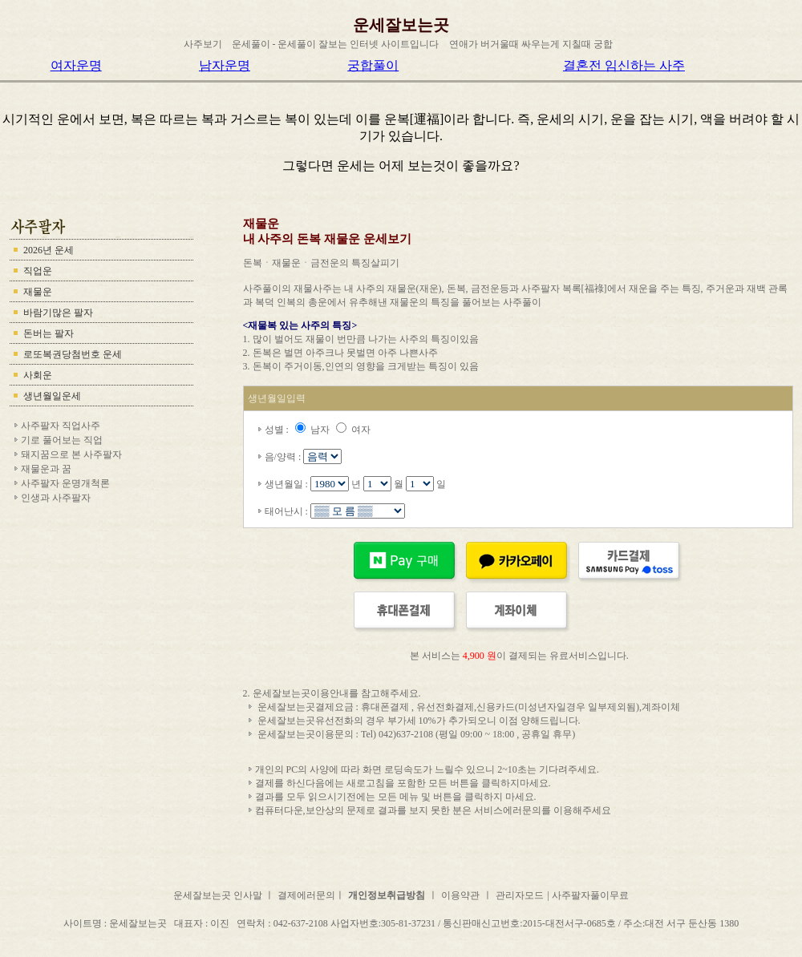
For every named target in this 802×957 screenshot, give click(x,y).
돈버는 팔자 (48, 333)
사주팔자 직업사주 (60, 425)
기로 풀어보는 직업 (62, 440)
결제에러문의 (306, 895)
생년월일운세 (52, 396)
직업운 (37, 271)
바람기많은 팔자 (58, 312)
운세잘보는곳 (401, 25)
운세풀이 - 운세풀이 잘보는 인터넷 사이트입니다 (335, 44)
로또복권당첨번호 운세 (72, 354)
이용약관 (460, 895)
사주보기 (203, 44)
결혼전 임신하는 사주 (624, 65)
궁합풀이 (373, 65)
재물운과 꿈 (46, 468)
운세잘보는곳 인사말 (219, 895)
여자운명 (76, 65)
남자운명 (224, 65)
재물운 (37, 291)
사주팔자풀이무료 (590, 895)
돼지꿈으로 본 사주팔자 (71, 454)
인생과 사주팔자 (56, 497)
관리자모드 (520, 895)
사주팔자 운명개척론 (65, 483)
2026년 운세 (48, 250)
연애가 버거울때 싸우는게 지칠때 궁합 (531, 44)
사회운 (37, 375)
